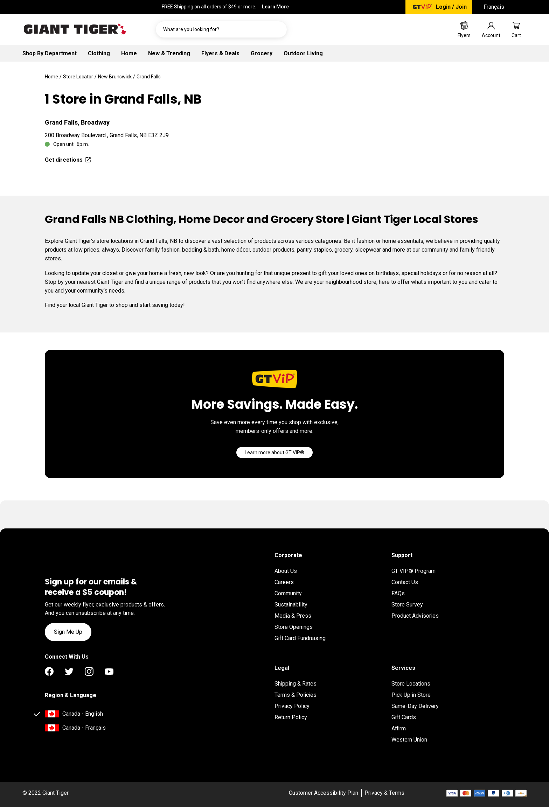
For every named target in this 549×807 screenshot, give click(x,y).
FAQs (398, 593)
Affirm (398, 728)
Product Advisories (415, 615)
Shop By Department (49, 53)
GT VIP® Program (413, 571)
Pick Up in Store (411, 695)
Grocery (261, 53)
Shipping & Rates (295, 683)
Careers (284, 582)
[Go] (274, 452)
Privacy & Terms (384, 793)
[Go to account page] (491, 29)
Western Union (409, 739)
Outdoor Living (303, 53)
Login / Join (451, 6)
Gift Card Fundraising (300, 638)
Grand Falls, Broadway (77, 122)
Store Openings (293, 627)
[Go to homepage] (74, 29)
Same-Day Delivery (415, 706)
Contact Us (404, 582)
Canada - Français (84, 727)
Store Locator (78, 76)
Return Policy (290, 717)
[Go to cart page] (516, 29)
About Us (285, 571)
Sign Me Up (68, 632)
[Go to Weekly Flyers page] (464, 29)
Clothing (99, 53)
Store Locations (410, 683)
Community (288, 593)
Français (494, 6)
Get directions (68, 159)
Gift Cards (403, 717)
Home (129, 53)
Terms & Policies (295, 695)
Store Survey (407, 604)
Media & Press (292, 615)
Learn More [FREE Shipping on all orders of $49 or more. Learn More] (275, 6)
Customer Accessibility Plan (323, 793)
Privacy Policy (292, 706)
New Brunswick (115, 76)
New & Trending (169, 53)
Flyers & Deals (220, 53)
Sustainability (290, 604)
